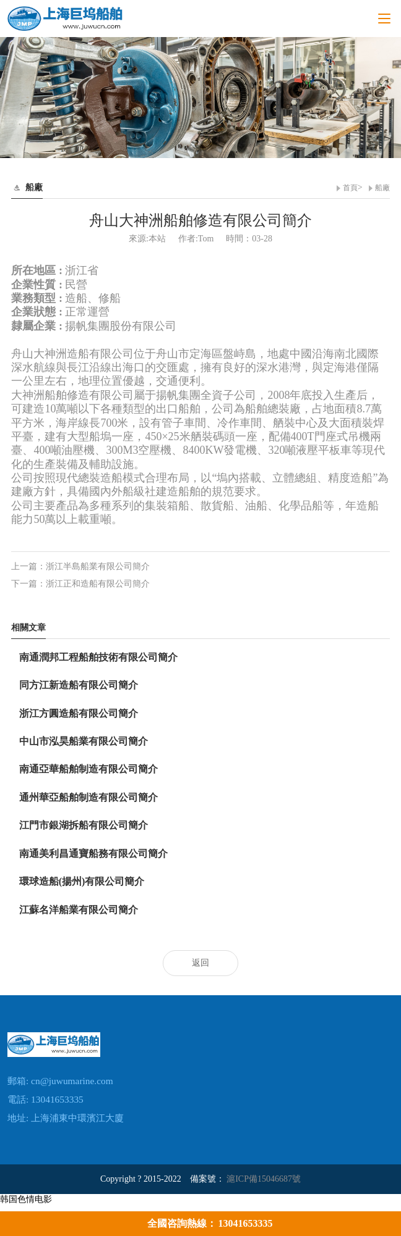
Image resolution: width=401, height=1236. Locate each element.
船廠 (382, 187)
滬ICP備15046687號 (263, 1179)
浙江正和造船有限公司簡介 (98, 583)
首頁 (350, 187)
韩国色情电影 (26, 1199)
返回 (200, 962)
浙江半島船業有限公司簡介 (98, 566)
